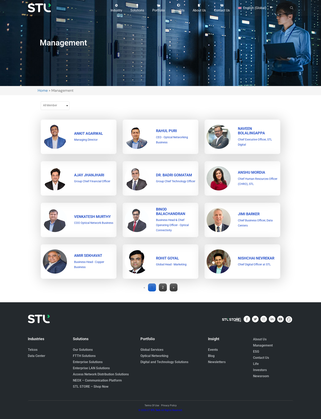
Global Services (151, 350)
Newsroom (261, 376)
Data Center (36, 356)
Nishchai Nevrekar (256, 258)
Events (213, 350)
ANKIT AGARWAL (88, 133)
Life (256, 364)
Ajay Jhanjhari (89, 175)
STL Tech (155, 410)
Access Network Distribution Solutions (101, 374)
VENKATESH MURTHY (92, 216)
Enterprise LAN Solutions (91, 368)
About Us (260, 339)
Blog (211, 356)
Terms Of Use (152, 405)
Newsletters (217, 362)
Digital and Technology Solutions (164, 362)
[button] (116, 7)
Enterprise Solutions (88, 362)
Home (43, 90)
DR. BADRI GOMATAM (174, 175)
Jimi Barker (249, 214)
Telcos (32, 350)
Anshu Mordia (251, 172)
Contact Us (261, 358)
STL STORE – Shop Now (91, 386)
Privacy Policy (169, 405)
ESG (256, 351)
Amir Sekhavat (88, 255)
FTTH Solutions (84, 356)
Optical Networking (154, 356)
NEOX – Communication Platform (97, 380)
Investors (260, 370)
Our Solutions (83, 350)
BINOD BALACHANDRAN (170, 211)
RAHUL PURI (166, 131)
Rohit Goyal (167, 258)
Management (263, 345)
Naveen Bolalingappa (251, 130)
